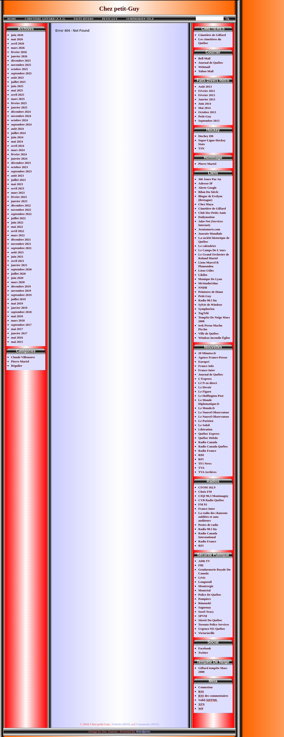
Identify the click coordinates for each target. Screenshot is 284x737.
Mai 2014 (204, 108)
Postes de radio (208, 525)
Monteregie (205, 586)
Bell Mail (204, 58)
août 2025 (17, 77)
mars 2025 (18, 99)
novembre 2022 (21, 209)
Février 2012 (206, 91)
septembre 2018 (21, 312)
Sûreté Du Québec (210, 620)
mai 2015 (17, 342)
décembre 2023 (21, 163)
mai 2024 (17, 141)
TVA (201, 467)
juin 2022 (17, 222)
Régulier (17, 365)
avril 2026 (17, 43)
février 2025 (19, 103)
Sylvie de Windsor (210, 304)
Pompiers (204, 599)
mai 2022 (17, 226)
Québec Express (209, 433)
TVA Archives (207, 472)
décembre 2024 (21, 111)
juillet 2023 (18, 180)
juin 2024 (17, 137)
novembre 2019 (21, 290)
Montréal (204, 590)
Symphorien (206, 309)
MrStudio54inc (208, 283)
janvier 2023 (19, 201)
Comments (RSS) (147, 724)
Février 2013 (206, 95)
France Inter (206, 370)
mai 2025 (17, 90)
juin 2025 (17, 86)
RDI (201, 455)
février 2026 (19, 52)
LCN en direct (207, 383)
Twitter (203, 652)
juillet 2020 (18, 273)
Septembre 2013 (209, 120)
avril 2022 (17, 231)
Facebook (204, 648)
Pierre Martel (20, 361)
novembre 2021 (21, 244)
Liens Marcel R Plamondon (208, 264)
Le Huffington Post (211, 396)
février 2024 (19, 154)
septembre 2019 (21, 295)
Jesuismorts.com (209, 229)
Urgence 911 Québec (211, 628)
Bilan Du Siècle (208, 192)
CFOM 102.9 (206, 487)
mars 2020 (18, 282)
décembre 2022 (21, 205)
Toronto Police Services (213, 624)
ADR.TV (204, 561)
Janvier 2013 (206, 99)
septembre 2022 (21, 214)
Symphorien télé (140, 19)
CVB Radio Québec (211, 500)
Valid (208, 700)
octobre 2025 (19, 69)
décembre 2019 (21, 286)
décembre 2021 (21, 239)
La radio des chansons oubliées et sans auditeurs (213, 516)
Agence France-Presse (212, 357)
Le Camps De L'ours (212, 250)
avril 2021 (17, 261)
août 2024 (17, 128)
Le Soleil (204, 425)
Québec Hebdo (208, 438)
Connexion (205, 687)
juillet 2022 (18, 218)
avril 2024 (17, 145)
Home (12, 19)
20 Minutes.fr (207, 353)
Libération (205, 429)
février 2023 (19, 197)
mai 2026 (17, 39)
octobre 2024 (19, 120)
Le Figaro (204, 391)
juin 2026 (17, 35)
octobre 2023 (19, 167)
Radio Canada (207, 442)
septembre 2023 (21, 171)
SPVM (202, 616)
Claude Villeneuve (23, 357)
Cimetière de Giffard (212, 35)
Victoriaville (206, 633)
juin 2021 (17, 256)
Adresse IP (205, 183)
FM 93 (202, 504)
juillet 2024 (18, 133)
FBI (201, 565)
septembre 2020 (21, 269)
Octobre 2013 (207, 112)
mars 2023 (18, 192)
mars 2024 (18, 150)
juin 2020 (17, 278)
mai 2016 (17, 337)
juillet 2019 (18, 299)
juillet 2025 (18, 82)
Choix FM (205, 491)
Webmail (204, 67)
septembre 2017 (21, 324)
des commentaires (213, 695)
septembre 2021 (21, 248)
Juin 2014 (204, 103)
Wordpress (143, 731)
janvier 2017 (19, 333)
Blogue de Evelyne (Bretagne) (210, 198)
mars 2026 (18, 47)
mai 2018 (17, 316)
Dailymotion (206, 217)
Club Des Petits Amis (212, 212)
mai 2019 (17, 303)
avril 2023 (17, 188)
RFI (201, 459)
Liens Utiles (206, 270)
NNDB (202, 287)
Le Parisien (205, 421)
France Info (206, 366)
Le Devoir (204, 387)
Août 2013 (205, 86)
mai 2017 (17, 329)
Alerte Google (207, 187)
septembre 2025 (21, 73)
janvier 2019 (19, 307)
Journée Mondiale (210, 233)
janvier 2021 (19, 265)
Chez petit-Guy (119, 8)
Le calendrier (207, 246)
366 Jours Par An (209, 179)
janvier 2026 (19, 56)
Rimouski (204, 603)
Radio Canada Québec (213, 446)
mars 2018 (18, 320)
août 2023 (17, 175)
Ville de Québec (208, 333)
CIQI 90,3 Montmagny (213, 496)
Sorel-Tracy (206, 611)
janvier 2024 (19, 158)
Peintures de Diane (210, 292)
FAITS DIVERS (84, 19)
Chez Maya (205, 204)
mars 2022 (18, 235)
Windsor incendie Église (214, 337)
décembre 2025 (21, 60)
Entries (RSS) (121, 724)
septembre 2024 (21, 124)
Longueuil (205, 582)
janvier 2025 (19, 107)
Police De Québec (209, 594)
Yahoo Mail (206, 71)
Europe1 (204, 361)
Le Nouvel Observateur (213, 412)
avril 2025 (17, 94)
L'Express (205, 378)
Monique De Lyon (210, 279)
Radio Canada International (207, 535)
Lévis (202, 577)
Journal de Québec (210, 62)
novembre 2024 (21, 116)
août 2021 (17, 252)
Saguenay (204, 607)
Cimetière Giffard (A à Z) (45, 19)
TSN (201, 148)
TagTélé (203, 313)
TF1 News (205, 463)
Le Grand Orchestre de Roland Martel (213, 256)
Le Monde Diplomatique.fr (209, 402)
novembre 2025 (21, 65)
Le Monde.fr (206, 408)
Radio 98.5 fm (207, 300)
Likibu (202, 275)
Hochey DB (205, 136)
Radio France (207, 450)
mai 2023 (17, 184)
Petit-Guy (110, 19)
